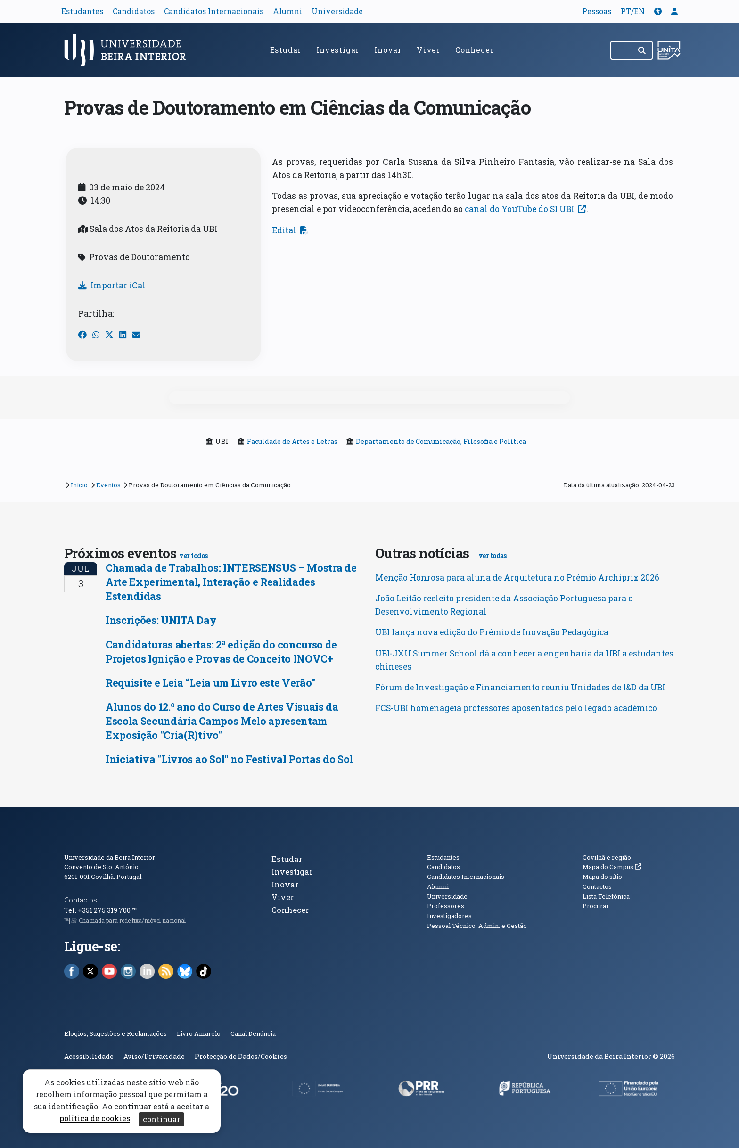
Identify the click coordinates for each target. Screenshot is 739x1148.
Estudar (286, 50)
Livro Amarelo (199, 1033)
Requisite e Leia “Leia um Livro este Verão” (210, 682)
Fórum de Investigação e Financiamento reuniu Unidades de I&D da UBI (520, 687)
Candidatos (134, 11)
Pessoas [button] (596, 11)
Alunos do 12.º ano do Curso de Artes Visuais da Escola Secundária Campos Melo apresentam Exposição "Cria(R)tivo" (222, 721)
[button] (658, 11)
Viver (428, 50)
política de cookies (94, 1118)
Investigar (337, 50)
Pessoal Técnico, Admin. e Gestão (477, 925)
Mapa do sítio (602, 876)
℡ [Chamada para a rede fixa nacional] (134, 910)
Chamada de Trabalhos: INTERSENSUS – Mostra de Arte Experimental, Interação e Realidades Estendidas (231, 582)
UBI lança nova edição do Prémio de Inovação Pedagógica (491, 632)
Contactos (80, 899)
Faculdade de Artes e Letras (292, 441)
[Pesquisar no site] (621, 50)
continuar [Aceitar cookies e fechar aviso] (161, 1119)
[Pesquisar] (642, 50)
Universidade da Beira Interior (109, 857)
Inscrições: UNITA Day (161, 620)
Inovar (388, 50)
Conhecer (474, 50)
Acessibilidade (89, 1056)
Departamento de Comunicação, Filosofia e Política (441, 441)
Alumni (287, 11)
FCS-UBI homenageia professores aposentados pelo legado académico (516, 708)
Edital (290, 230)
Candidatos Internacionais (213, 11)
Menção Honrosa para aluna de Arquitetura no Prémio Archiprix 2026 (517, 577)
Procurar (596, 906)
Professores (445, 906)
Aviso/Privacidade (154, 1056)
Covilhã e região (607, 857)
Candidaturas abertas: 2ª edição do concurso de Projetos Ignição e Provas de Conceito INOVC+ (221, 651)
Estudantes (82, 11)
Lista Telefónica (606, 896)
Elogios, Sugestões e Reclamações (115, 1033)
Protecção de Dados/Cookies (241, 1056)
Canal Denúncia (253, 1033)
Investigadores (449, 915)
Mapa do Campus (612, 866)
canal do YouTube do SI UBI (525, 209)
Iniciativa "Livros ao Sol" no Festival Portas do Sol (229, 759)
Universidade (337, 11)
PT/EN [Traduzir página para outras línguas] (633, 11)
